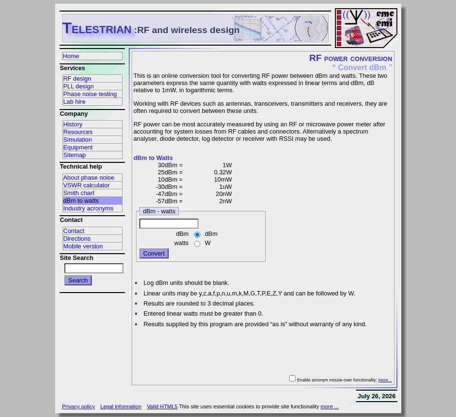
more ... (329, 406)
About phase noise (88, 177)
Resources (78, 131)
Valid (162, 406)
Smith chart (79, 192)
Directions (77, 238)
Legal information (121, 406)
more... (385, 380)
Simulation (77, 139)
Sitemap (74, 155)
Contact (74, 230)
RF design (77, 78)
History (73, 124)
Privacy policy (78, 406)
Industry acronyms (88, 208)
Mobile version (83, 246)
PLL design (78, 86)
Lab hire (74, 101)
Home (71, 56)
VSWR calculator (86, 185)
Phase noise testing (90, 94)
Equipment (78, 147)
